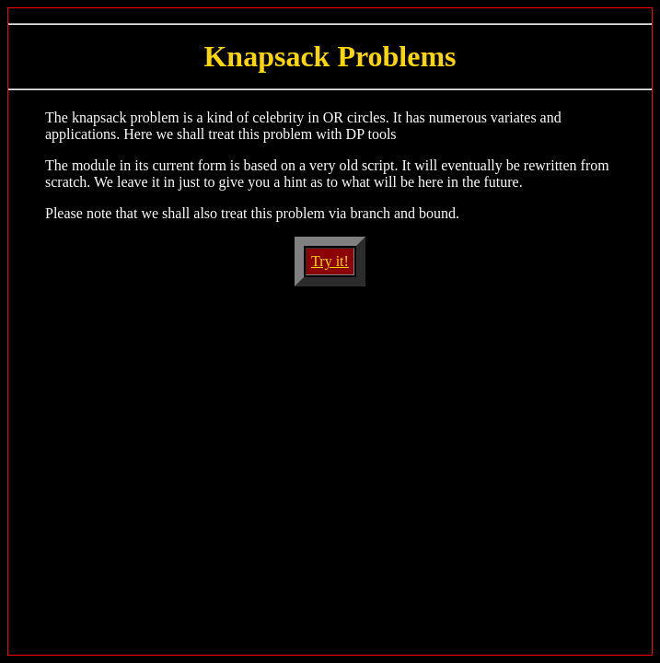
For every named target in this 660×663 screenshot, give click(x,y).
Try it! (330, 261)
